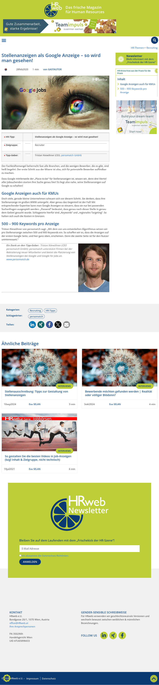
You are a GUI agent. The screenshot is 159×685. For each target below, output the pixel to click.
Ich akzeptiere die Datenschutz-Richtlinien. (45, 555)
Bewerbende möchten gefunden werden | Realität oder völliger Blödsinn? (118, 393)
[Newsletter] (121, 59)
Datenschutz (49, 678)
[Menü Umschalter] (4, 40)
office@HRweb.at (18, 623)
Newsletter (134, 56)
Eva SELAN (35, 404)
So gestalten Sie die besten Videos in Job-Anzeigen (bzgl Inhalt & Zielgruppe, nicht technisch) (38, 458)
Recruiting (151, 48)
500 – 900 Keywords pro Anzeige (133, 90)
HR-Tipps (50, 310)
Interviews (64, 386)
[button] (32, 324)
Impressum (32, 678)
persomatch (36, 316)
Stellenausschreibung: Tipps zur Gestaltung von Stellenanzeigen (36, 393)
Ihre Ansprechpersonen (22, 626)
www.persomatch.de (17, 259)
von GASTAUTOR (52, 69)
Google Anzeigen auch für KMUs (137, 84)
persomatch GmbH (71, 155)
